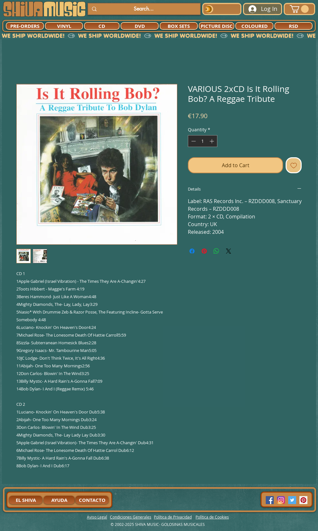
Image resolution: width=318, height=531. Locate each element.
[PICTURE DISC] (216, 26)
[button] (299, 9)
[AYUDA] (59, 500)
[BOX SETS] (179, 26)
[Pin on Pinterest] (204, 251)
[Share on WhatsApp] (216, 251)
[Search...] (143, 9)
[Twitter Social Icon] (292, 500)
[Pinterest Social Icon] (303, 500)
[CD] (102, 26)
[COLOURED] (254, 26)
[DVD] (140, 26)
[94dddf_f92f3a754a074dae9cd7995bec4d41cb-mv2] (281, 500)
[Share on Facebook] (192, 251)
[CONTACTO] (92, 500)
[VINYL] (64, 26)
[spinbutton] (202, 141)
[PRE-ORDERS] (25, 26)
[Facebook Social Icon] (270, 500)
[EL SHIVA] (25, 500)
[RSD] (293, 26)
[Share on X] (228, 251)
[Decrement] (193, 141)
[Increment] (212, 141)
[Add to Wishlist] (294, 165)
